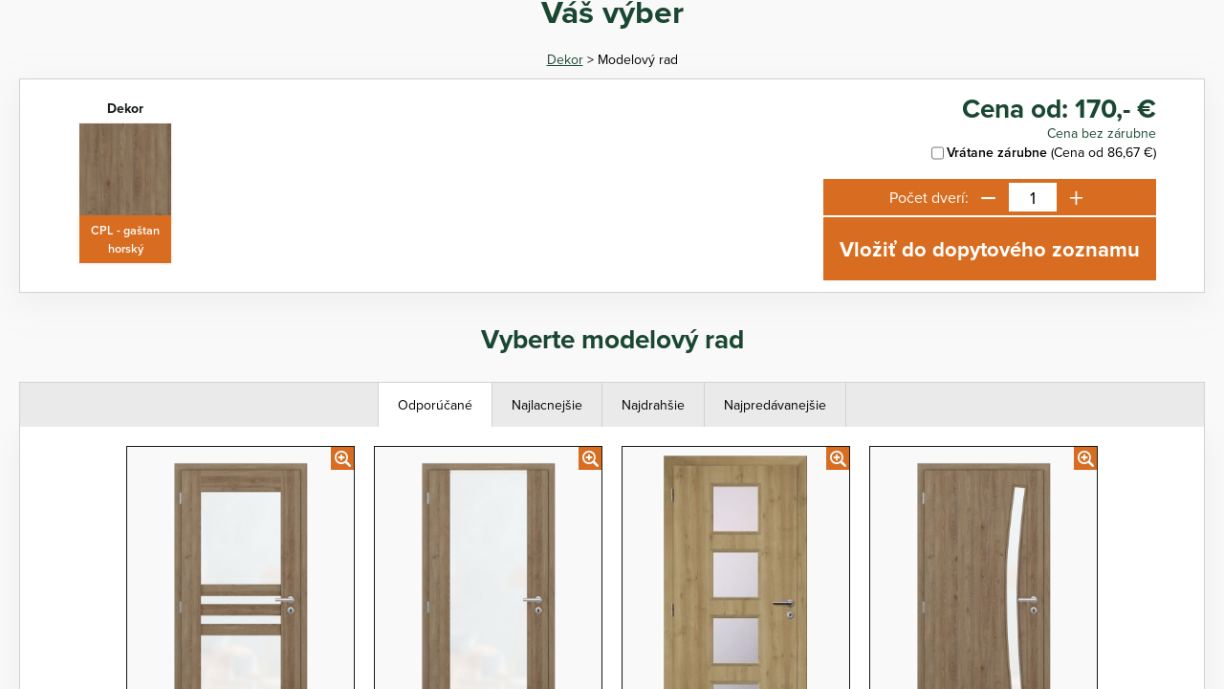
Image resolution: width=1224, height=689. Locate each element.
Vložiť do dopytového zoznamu (990, 248)
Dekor (565, 59)
